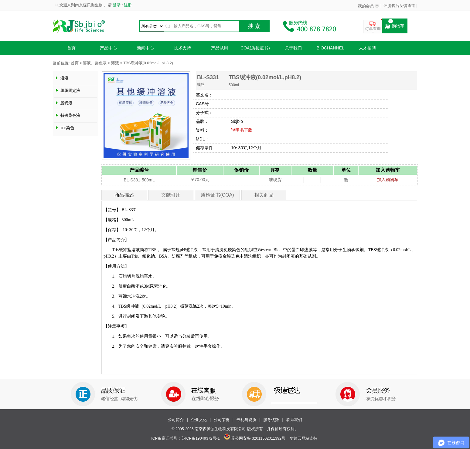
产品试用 (219, 48)
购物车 (394, 26)
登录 (117, 5)
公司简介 (176, 420)
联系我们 (294, 420)
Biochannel (330, 48)
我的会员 (366, 6)
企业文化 (199, 420)
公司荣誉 (222, 420)
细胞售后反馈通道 (399, 6)
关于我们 (293, 48)
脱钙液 (66, 103)
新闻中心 (145, 48)
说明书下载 (241, 130)
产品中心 (108, 48)
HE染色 (67, 128)
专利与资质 (246, 420)
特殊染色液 (70, 115)
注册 (127, 5)
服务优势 (271, 420)
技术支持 (182, 48)
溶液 (115, 63)
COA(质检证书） (256, 48)
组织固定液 (70, 90)
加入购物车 (387, 179)
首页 (71, 48)
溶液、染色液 (95, 63)
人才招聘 (367, 48)
